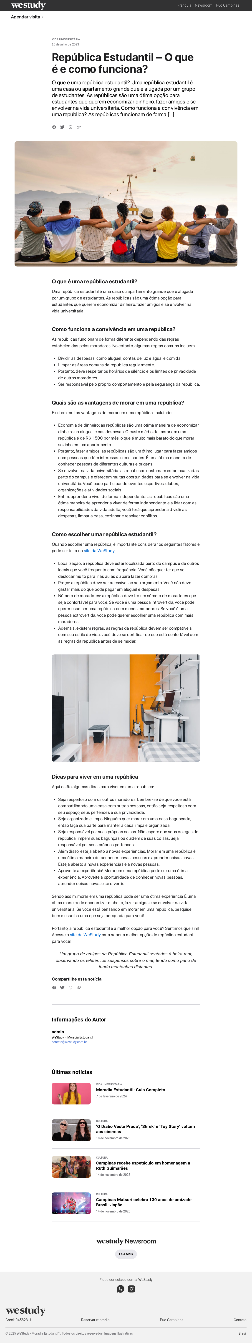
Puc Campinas (227, 5)
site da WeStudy (99, 550)
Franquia (184, 5)
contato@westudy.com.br (69, 1042)
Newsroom (203, 5)
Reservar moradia (95, 1320)
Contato (240, 1320)
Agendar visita (28, 17)
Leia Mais (126, 1254)
